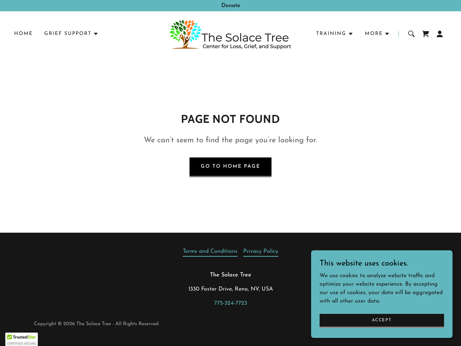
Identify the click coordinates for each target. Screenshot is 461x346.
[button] (71, 34)
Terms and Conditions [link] (210, 251)
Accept (381, 320)
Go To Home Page (230, 166)
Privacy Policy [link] (260, 251)
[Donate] (230, 5)
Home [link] (23, 33)
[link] (230, 33)
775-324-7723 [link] (230, 303)
